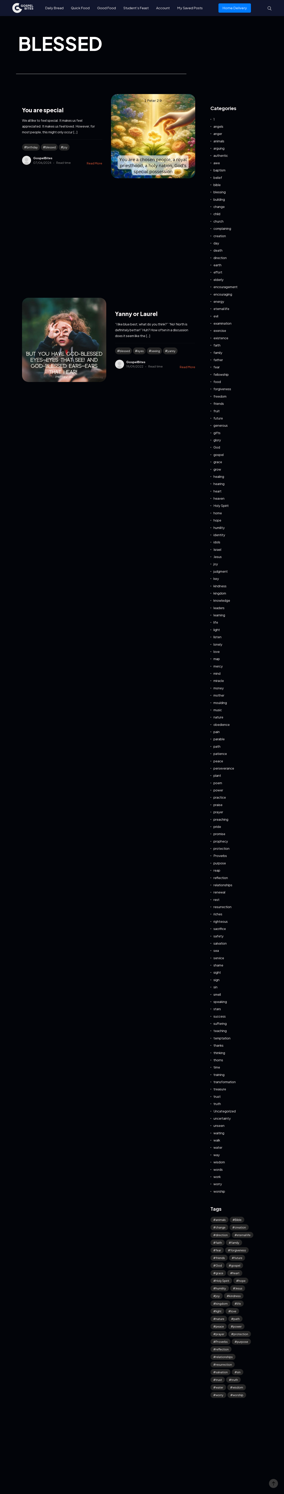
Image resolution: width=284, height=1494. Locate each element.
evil (215, 316)
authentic (220, 155)
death (217, 250)
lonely (217, 644)
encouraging (222, 294)
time (216, 1067)
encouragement (225, 287)
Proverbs (220, 856)
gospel (218, 455)
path (216, 746)
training (218, 1075)
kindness (219, 586)
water (217, 1147)
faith (216, 345)
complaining (222, 228)
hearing (218, 484)
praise (217, 805)
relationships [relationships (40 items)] (224, 1357)
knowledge (221, 600)
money (218, 688)
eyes (140, 351)
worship (219, 1191)
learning (219, 615)
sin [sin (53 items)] (239, 1372)
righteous (220, 921)
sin (215, 987)
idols (216, 542)
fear (216, 367)
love (216, 651)
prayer (218, 812)
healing (218, 476)
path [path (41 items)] (236, 1319)
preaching (220, 819)
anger (217, 134)
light (216, 630)
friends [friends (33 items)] (220, 1258)
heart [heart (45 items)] (236, 1273)
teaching (220, 1031)
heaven (218, 498)
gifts (216, 433)
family (217, 352)
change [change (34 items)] (220, 1227)
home (217, 513)
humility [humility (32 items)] (221, 1288)
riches (217, 914)
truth (217, 1104)
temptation (221, 1038)
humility (219, 528)
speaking (220, 1002)
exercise (219, 330)
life (215, 622)
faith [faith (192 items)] (219, 1242)
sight (217, 972)
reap (216, 870)
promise (219, 834)
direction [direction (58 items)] (222, 1235)
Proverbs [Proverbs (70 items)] (222, 1341)
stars (217, 1009)
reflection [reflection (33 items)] (222, 1349)
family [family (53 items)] (235, 1242)
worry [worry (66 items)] (219, 1395)
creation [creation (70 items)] (240, 1227)
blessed (50, 147)
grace (217, 462)
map (216, 659)
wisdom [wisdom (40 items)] (237, 1387)
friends (218, 403)
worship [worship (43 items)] (238, 1395)
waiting (218, 1133)
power (218, 790)
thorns (218, 1060)
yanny (172, 351)
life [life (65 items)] (239, 1303)
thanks (218, 1045)
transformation (224, 1082)
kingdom (219, 593)
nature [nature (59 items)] (220, 1319)
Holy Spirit (221, 505)
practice (219, 797)
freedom (219, 396)
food (217, 382)
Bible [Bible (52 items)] (238, 1220)
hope (217, 520)
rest (216, 899)
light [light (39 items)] (218, 1311)
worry (217, 1184)
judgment (220, 571)
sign (216, 980)
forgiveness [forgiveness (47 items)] (238, 1250)
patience (220, 754)
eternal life (221, 309)
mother (218, 695)
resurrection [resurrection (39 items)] (224, 1364)
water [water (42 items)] (219, 1387)
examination (222, 323)
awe (216, 163)
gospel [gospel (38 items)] (235, 1265)
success (219, 1016)
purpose (219, 863)
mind (216, 673)
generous (220, 425)
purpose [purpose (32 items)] (242, 1341)
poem (217, 783)
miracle (218, 681)
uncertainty (222, 1118)
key (216, 578)
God (216, 447)
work (217, 1177)
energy (218, 301)
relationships (222, 885)
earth (217, 265)
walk (216, 1140)
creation (219, 236)
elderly (218, 280)
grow (217, 469)
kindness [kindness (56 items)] (235, 1296)
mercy (218, 666)
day (216, 243)
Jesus (217, 557)
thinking (219, 1053)
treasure (219, 1089)
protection (221, 848)
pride (217, 826)
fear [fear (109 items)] (218, 1250)
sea (216, 950)
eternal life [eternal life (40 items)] (244, 1235)
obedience (221, 724)
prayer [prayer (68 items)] (220, 1334)
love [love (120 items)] (233, 1311)
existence (220, 338)
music (217, 710)
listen (217, 637)
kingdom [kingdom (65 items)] (222, 1303)
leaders (218, 608)
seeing (155, 351)
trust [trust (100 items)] (219, 1380)
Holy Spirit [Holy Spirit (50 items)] (222, 1280)
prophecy (220, 841)
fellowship (221, 374)
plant (217, 775)
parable (219, 739)
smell (217, 994)
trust (217, 1096)
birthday (32, 147)
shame (218, 965)
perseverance (223, 768)
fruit (216, 411)
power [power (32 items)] (237, 1326)
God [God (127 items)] (219, 1265)
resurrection (222, 907)
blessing (219, 192)
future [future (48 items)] (238, 1258)
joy (65, 147)
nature (218, 717)
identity (219, 535)
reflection (220, 878)
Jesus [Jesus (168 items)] (238, 1288)
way (216, 1155)
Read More (94, 163)
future (218, 418)
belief (217, 177)
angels (218, 126)
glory (217, 440)
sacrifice (219, 929)
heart (217, 491)
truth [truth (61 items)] (234, 1380)
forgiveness (222, 389)
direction (220, 258)
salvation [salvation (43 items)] (222, 1372)
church (218, 221)
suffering (220, 1023)
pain (216, 732)
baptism (219, 170)
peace (218, 761)
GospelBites (42, 158)
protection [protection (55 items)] (240, 1334)
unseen (218, 1125)
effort (217, 272)
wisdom (219, 1162)
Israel (217, 549)
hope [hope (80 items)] (242, 1280)
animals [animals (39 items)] (221, 1220)
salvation (220, 943)
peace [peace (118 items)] (220, 1326)
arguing (218, 148)
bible (217, 185)
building (219, 199)
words (218, 1169)
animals (218, 141)
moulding (220, 703)
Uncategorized (224, 1111)
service (218, 958)
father (218, 360)
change (219, 207)
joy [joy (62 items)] (218, 1296)
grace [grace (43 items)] (219, 1273)
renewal (219, 892)
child (216, 214)
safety (218, 936)
